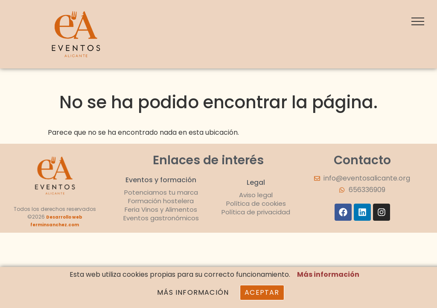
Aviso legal (256, 194)
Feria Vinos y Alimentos (161, 209)
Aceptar (262, 292)
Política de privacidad (255, 211)
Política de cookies (256, 203)
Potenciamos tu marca (161, 192)
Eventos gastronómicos (161, 217)
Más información (328, 274)
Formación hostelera (161, 200)
